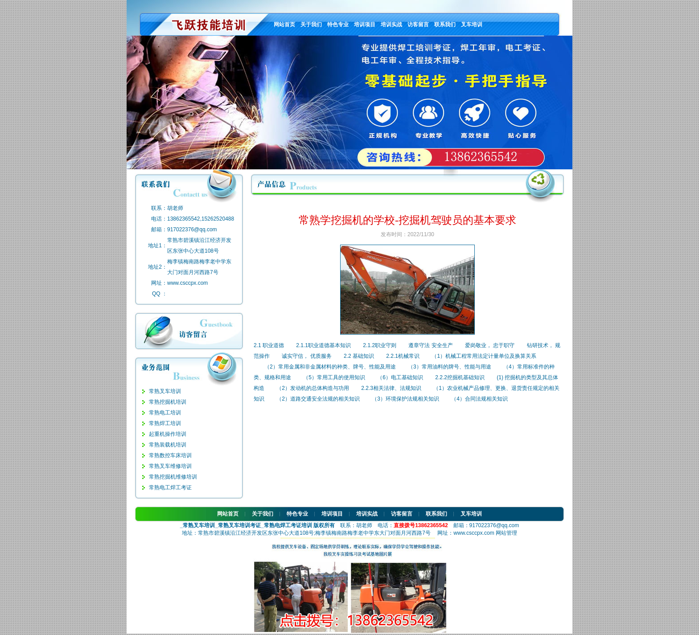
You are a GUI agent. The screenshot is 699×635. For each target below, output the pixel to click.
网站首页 (284, 24)
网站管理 (506, 533)
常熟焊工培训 (165, 423)
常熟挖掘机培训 (167, 402)
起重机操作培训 (167, 434)
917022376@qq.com (192, 229)
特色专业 (338, 24)
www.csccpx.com (187, 283)
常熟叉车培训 (165, 391)
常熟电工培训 (165, 413)
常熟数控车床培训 (170, 455)
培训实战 (391, 24)
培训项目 (364, 24)
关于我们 (311, 24)
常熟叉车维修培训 (170, 466)
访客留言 (418, 24)
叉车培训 (471, 24)
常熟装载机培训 (167, 445)
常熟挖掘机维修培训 (173, 477)
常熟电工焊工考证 (170, 487)
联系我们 (445, 24)
